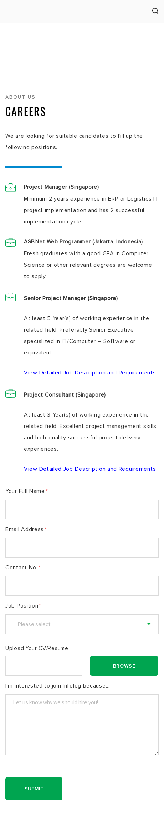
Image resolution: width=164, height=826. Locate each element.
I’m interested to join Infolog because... (57, 685)
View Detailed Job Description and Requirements (90, 372)
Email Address (25, 529)
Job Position (22, 605)
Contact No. (22, 567)
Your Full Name (26, 491)
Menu (7, 12)
